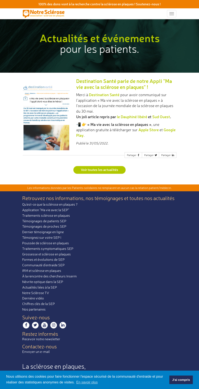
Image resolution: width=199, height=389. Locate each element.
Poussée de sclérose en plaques (45, 243)
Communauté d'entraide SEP (43, 265)
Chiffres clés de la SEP (38, 304)
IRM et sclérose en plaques (41, 270)
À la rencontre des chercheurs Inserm (49, 276)
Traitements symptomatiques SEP (47, 248)
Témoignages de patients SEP (44, 221)
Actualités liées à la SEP (39, 287)
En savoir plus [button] (87, 382)
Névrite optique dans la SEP (42, 282)
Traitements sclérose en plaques (46, 215)
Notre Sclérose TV (35, 293)
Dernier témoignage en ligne (43, 232)
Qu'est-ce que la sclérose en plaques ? (50, 204)
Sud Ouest (161, 116)
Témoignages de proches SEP (44, 226)
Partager (133, 155)
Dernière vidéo (33, 298)
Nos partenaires (34, 309)
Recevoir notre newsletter (41, 339)
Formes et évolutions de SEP (43, 259)
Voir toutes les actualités (99, 169)
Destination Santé (104, 94)
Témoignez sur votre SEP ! (41, 237)
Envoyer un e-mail (36, 351)
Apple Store (148, 129)
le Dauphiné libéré (132, 116)
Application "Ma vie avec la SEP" (45, 210)
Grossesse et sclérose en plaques (46, 254)
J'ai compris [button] (181, 380)
